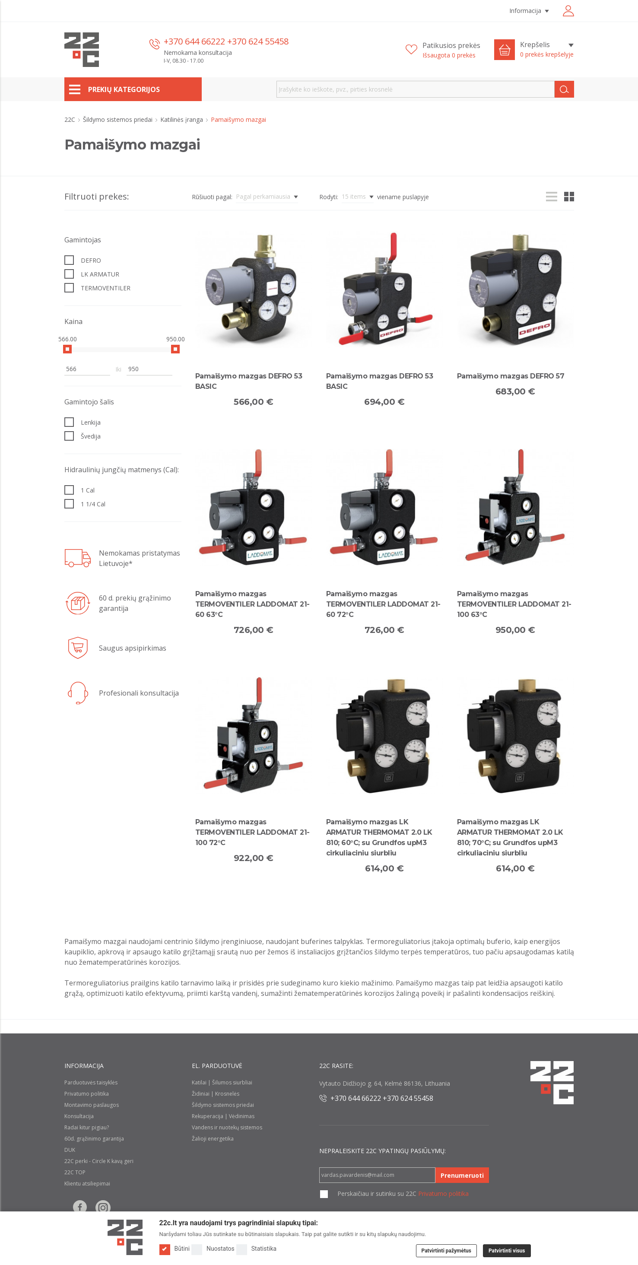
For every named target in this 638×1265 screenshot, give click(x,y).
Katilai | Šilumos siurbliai (222, 1082)
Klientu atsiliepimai (87, 1183)
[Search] (564, 89)
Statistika (256, 1248)
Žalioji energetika (213, 1138)
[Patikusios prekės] (443, 50)
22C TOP (75, 1172)
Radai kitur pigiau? (86, 1127)
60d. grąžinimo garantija (94, 1138)
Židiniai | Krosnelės (215, 1093)
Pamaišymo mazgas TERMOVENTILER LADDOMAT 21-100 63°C (514, 604)
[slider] (67, 349)
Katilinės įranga (182, 119)
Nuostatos (213, 1248)
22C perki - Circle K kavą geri (98, 1161)
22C (70, 119)
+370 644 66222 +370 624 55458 (226, 41)
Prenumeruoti (462, 1175)
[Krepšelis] (547, 49)
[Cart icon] (504, 49)
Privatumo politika (86, 1093)
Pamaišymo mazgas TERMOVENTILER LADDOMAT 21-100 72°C (252, 832)
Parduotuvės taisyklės (90, 1082)
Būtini (174, 1248)
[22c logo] (81, 49)
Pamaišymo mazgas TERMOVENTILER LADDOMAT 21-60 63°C (252, 604)
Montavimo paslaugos (91, 1105)
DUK (69, 1150)
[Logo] (125, 1237)
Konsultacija (79, 1116)
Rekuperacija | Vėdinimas (223, 1116)
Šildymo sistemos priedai (118, 119)
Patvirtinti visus (507, 1251)
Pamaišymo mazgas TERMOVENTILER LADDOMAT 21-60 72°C (383, 604)
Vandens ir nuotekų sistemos (227, 1127)
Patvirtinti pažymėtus (446, 1251)
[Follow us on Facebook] (80, 1207)
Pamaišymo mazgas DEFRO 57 (511, 376)
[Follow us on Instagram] (103, 1207)
